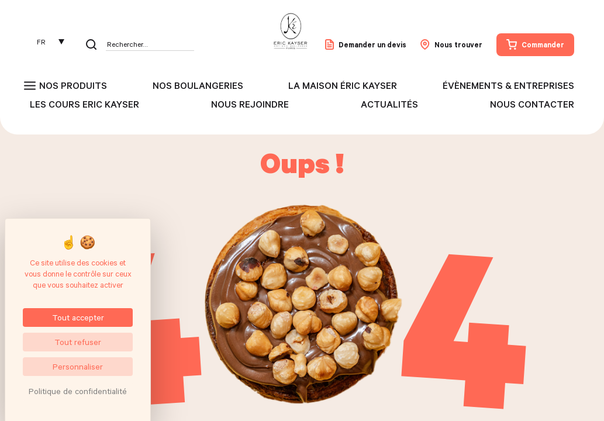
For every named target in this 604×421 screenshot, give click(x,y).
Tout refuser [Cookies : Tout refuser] (77, 342)
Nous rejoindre (250, 104)
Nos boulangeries (198, 85)
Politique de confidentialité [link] (78, 391)
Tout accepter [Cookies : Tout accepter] (78, 317)
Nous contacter (532, 104)
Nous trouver (451, 44)
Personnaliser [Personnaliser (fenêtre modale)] (78, 366)
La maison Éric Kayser (342, 85)
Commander (535, 44)
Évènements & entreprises (508, 85)
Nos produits (73, 85)
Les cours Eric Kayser (84, 104)
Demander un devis (365, 44)
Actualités (389, 104)
